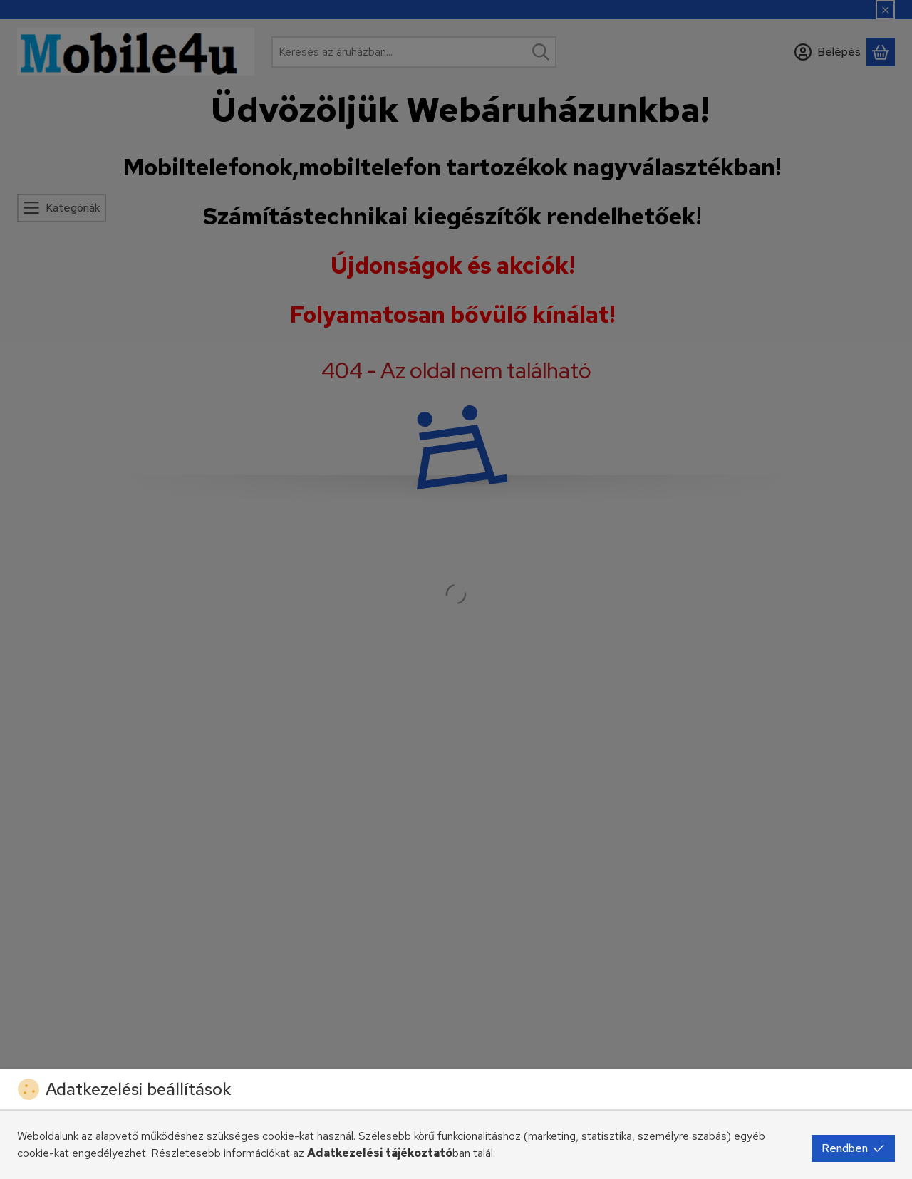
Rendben (853, 1148)
